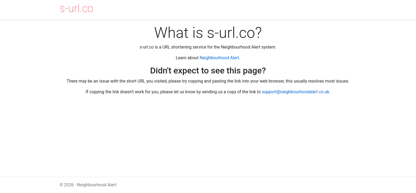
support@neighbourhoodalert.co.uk (295, 91)
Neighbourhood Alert (219, 57)
